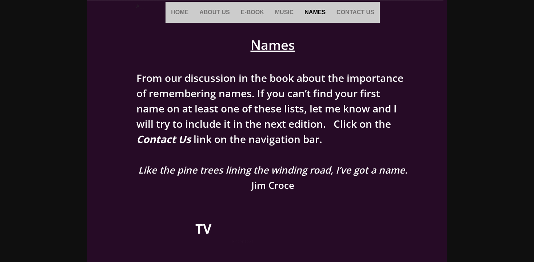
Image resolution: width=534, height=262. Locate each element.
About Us (214, 12)
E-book (252, 12)
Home (179, 12)
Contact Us (355, 12)
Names (315, 12)
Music (284, 12)
